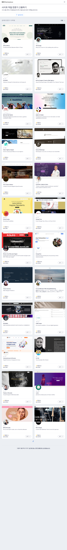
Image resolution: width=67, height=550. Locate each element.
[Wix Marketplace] (7, 2)
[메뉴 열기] (64, 2)
